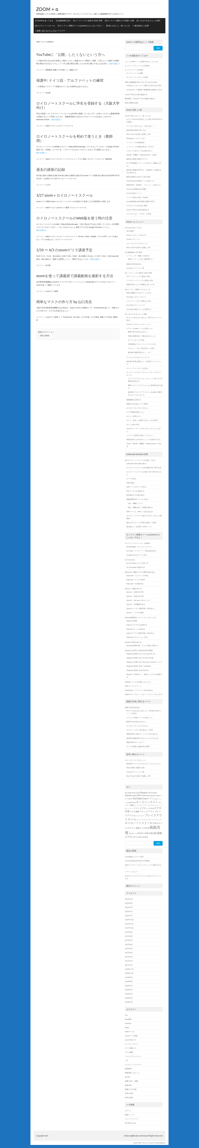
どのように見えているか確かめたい (139, 151)
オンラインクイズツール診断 (137, 77)
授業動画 (49, 70)
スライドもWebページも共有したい (139, 328)
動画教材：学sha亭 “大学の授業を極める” (140, 98)
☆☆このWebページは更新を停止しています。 (142, 61)
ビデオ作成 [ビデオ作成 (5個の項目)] (150, 808)
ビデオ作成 (85, 317)
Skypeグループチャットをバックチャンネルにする (143, 694)
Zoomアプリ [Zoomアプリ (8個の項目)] (148, 798)
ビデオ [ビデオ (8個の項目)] (143, 808)
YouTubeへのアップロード (136, 297)
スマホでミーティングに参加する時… (140, 280)
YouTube (76, 317)
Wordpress (161, 1143)
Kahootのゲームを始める (135, 629)
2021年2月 (129, 961)
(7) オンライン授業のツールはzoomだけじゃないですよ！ (81, 26)
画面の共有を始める (133, 264)
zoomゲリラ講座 (62, 207)
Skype (127, 1027)
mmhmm (128, 1023)
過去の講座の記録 (50, 169)
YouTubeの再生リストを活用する (138, 309)
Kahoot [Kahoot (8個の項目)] (128, 795)
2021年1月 (129, 965)
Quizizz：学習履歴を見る (135, 604)
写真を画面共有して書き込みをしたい (142, 336)
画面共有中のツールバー (135, 742)
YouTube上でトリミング (135, 305)
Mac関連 (128, 1019)
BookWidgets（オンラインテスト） (139, 547)
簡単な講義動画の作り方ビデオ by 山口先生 (141, 82)
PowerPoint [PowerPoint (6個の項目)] (145, 795)
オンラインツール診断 (134, 73)
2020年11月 (129, 969)
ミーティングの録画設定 (135, 142)
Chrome (81, 236)
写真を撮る (130, 483)
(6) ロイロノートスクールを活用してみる (140, 460)
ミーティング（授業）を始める (138, 256)
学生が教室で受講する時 (135, 768)
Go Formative (130, 560)
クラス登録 (82, 159)
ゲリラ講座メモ (130, 1048)
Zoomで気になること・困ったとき (138, 116)
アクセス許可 (102, 236)
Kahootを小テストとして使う (137, 637)
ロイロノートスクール (64, 126)
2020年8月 (129, 981)
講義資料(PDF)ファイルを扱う (137, 499)
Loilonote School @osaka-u (136, 463)
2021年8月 (129, 936)
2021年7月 (129, 940)
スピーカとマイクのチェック (137, 243)
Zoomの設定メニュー (134, 193)
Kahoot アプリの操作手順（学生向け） (140, 633)
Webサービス (51, 126)
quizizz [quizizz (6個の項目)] (153, 795)
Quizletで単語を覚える (133, 642)
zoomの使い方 (130, 1040)
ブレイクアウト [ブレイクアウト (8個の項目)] (147, 811)
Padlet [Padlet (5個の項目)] (134, 795)
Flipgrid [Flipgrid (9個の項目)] (143, 792)
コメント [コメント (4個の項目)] (157, 805)
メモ (126, 1060)
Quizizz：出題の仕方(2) (135, 596)
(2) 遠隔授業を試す (63, 21)
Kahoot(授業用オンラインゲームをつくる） (141, 617)
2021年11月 (129, 924)
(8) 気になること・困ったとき (118, 26)
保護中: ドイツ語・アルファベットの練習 (69, 80)
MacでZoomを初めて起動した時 (138, 134)
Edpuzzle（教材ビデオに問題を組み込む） (140, 572)
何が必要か (130, 231)
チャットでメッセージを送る (137, 368)
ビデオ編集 (129, 1052)
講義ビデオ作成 (59, 70)
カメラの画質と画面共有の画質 (138, 746)
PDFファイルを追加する (135, 491)
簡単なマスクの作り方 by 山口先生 (64, 302)
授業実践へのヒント (132, 1073)
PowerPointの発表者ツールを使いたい (140, 181)
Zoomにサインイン (133, 239)
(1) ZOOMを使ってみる (44, 21)
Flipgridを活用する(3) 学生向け (137, 670)
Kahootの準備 (131, 621)
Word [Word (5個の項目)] (130, 799)
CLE (126, 1015)
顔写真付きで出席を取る (135, 495)
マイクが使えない (47, 239)
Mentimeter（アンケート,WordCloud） (139, 690)
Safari (87, 236)
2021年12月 (129, 920)
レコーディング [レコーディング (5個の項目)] (156, 819)
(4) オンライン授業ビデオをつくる (137, 289)
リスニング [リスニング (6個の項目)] (145, 820)
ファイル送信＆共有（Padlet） (137, 197)
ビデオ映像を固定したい (135, 412)
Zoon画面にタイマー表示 (134, 857)
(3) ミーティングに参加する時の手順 (87, 21)
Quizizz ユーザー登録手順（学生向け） (140, 608)
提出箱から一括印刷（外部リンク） (139, 526)
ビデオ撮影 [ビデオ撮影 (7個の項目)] (135, 811)
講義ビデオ (74, 70)
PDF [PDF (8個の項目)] (138, 795)
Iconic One (137, 1143)
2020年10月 (129, 973)
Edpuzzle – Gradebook (134, 584)
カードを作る (131, 479)
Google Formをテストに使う (137, 555)
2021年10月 (129, 928)
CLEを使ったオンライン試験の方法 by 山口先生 (143, 85)
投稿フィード (130, 1115)
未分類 (48, 93)
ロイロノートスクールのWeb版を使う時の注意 (74, 218)
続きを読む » (114, 64)
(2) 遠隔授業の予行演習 (133, 252)
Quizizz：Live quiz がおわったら (138, 600)
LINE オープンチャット (133, 686)
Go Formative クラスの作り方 (137, 563)
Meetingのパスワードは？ (136, 138)
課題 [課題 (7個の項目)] (155, 833)
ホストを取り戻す (133, 424)
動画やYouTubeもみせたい (138, 332)
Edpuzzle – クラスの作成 (135, 579)
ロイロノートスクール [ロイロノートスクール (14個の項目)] (139, 822)
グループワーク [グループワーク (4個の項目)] (143, 805)
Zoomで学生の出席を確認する (136, 94)
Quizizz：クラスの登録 (135, 612)
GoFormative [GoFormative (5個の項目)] (152, 793)
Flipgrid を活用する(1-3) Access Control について (144, 662)
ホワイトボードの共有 (136, 340)
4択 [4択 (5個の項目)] (126, 793)
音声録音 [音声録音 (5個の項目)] (145, 837)
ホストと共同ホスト (133, 416)
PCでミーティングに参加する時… (138, 276)
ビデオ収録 (94, 317)
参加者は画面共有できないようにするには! (142, 738)
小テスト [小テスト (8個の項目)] (131, 828)
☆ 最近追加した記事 (140, 26)
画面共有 (128, 1085)
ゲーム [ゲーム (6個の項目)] (151, 805)
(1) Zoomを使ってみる (133, 228)
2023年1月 (129, 899)
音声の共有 (129, 1093)
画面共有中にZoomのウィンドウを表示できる (143, 439)
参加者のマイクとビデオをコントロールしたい (143, 763)
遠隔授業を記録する (133, 400)
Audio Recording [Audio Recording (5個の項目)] (134, 793)
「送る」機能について (134, 503)
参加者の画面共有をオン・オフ (139, 352)
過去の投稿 (43, 336)
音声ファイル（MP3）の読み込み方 (139, 511)
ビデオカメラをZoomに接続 (136, 205)
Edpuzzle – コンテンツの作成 (137, 575)
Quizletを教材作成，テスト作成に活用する (142, 645)
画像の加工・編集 (131, 1081)
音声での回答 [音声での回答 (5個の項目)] (137, 837)
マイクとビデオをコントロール (138, 357)
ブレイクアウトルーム (133, 1056)
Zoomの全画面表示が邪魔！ (136, 189)
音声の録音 (129, 1097)
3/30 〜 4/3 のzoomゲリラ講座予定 (64, 250)
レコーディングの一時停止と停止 (138, 301)
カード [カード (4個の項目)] (136, 805)
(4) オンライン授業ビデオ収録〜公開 (119, 21)
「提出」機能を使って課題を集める (139, 507)
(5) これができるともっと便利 (148, 21)
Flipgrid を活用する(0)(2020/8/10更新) (139, 650)
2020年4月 (129, 998)
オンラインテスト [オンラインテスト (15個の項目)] (147, 802)
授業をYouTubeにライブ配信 (137, 404)
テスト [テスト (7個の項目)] (136, 808)
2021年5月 (129, 948)
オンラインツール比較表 (134, 70)
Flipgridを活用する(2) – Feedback (138, 666)
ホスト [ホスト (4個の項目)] (139, 819)
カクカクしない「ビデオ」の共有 (138, 214)
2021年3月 (129, 957)
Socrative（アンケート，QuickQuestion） (141, 551)
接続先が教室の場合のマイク (137, 159)
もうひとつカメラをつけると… (137, 408)
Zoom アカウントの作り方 (136, 235)
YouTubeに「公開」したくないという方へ (70, 54)
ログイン (128, 1111)
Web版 (93, 236)
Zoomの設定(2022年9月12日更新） (138, 861)
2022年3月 (129, 907)
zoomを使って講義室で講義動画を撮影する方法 (74, 276)
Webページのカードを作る (136, 487)
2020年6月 (129, 990)
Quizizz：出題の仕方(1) (135, 592)
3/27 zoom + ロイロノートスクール (64, 195)
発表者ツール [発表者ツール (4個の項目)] (133, 833)
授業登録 (108, 159)
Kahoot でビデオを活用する (136, 625)
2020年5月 (129, 994)
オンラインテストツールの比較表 (137, 66)
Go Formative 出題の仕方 (135, 567)
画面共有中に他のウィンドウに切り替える (142, 734)
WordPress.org (130, 1123)
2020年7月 (129, 986)
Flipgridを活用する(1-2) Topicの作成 (139, 658)
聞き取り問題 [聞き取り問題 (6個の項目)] (143, 833)
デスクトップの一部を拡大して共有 (141, 348)
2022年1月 (129, 915)
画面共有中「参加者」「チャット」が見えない (143, 185)
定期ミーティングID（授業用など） (141, 259)
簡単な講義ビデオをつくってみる (138, 293)
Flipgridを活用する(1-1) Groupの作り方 (140, 654)
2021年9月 (129, 932)
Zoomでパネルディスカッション (138, 324)
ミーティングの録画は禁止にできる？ (140, 147)
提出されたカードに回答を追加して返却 (141, 522)
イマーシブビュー (131, 872)
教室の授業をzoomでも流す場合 (138, 177)
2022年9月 (129, 903)
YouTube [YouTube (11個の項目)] (137, 798)
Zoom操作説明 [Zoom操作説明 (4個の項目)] (131, 802)
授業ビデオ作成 (106, 317)
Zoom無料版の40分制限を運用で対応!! (140, 201)
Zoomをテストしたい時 (135, 268)
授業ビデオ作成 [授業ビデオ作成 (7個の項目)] (142, 828)
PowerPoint (67, 317)
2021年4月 (129, 952)
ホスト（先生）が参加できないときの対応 (142, 420)
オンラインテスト (131, 1044)
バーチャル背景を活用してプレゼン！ (140, 435)
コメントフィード (131, 1119)
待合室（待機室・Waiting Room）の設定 (141, 155)
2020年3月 (129, 1002)
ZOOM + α (47, 9)
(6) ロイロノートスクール (45, 26)
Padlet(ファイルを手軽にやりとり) (138, 682)
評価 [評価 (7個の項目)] (151, 833)
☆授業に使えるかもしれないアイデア (50, 31)
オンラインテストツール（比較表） (138, 543)
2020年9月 (129, 977)
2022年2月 (129, 911)
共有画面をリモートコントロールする (142, 344)
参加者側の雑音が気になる (136, 130)
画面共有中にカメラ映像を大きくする (140, 284)
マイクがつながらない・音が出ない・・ (141, 126)
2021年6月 (129, 944)
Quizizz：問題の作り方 (133, 589)
